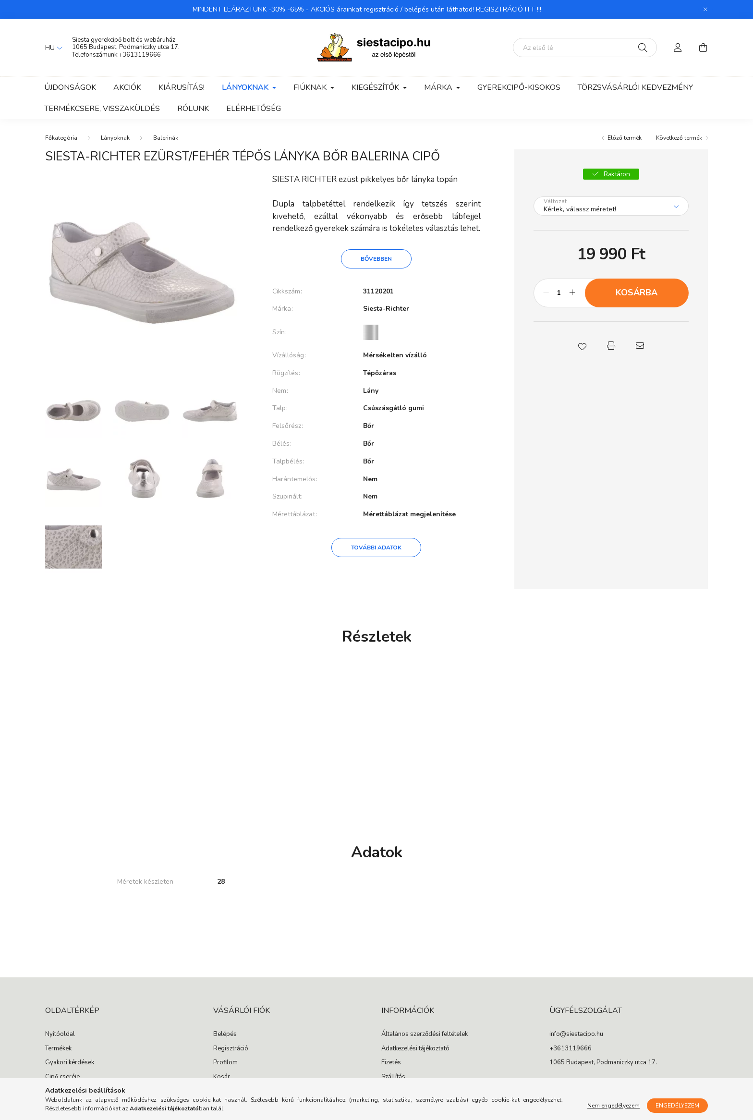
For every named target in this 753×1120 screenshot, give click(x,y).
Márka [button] (439, 87)
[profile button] (678, 47)
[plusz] (572, 293)
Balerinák (165, 138)
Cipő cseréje (62, 1077)
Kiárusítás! (181, 87)
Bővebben (376, 259)
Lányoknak (115, 138)
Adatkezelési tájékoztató (415, 1049)
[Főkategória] (61, 138)
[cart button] (703, 47)
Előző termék (624, 138)
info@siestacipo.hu (576, 1034)
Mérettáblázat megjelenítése (409, 514)
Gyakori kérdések (69, 1063)
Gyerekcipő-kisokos (518, 87)
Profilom (225, 1063)
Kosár (221, 1077)
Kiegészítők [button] (376, 87)
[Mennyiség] (559, 293)
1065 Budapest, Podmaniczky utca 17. (126, 47)
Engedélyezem (677, 1105)
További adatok (376, 547)
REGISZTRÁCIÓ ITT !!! (508, 9)
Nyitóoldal (60, 1034)
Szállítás (393, 1077)
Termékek (58, 1049)
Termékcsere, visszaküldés (102, 108)
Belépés (225, 1034)
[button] (582, 345)
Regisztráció (230, 1049)
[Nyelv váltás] (51, 47)
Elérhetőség (253, 108)
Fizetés (391, 1063)
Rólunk (193, 108)
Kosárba (636, 292)
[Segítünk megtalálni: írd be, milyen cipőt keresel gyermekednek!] (585, 47)
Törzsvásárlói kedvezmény (635, 87)
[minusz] (546, 293)
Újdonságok (70, 87)
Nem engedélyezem (613, 1105)
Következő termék (679, 138)
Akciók (127, 87)
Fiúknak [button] (310, 87)
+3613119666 (140, 54)
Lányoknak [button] (246, 87)
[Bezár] (705, 9)
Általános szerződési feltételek (424, 1034)
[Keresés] (642, 47)
